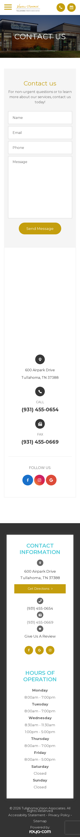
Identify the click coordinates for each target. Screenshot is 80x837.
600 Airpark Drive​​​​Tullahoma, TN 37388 (40, 374)
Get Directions (38, 589)
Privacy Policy (59, 815)
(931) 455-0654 (40, 608)
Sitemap (40, 821)
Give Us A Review (40, 636)
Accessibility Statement (26, 815)
